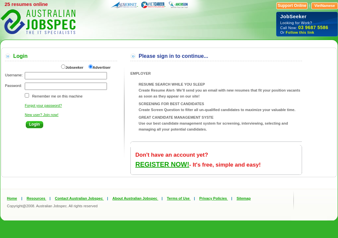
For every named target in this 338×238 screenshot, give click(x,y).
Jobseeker (74, 67)
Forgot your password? (43, 105)
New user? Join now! (41, 115)
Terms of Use (179, 198)
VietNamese (324, 6)
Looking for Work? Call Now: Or (307, 24)
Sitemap (244, 198)
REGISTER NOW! (162, 164)
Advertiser (102, 67)
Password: (13, 86)
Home (12, 198)
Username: (14, 75)
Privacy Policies (213, 198)
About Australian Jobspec (135, 198)
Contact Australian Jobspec (79, 198)
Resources (36, 198)
